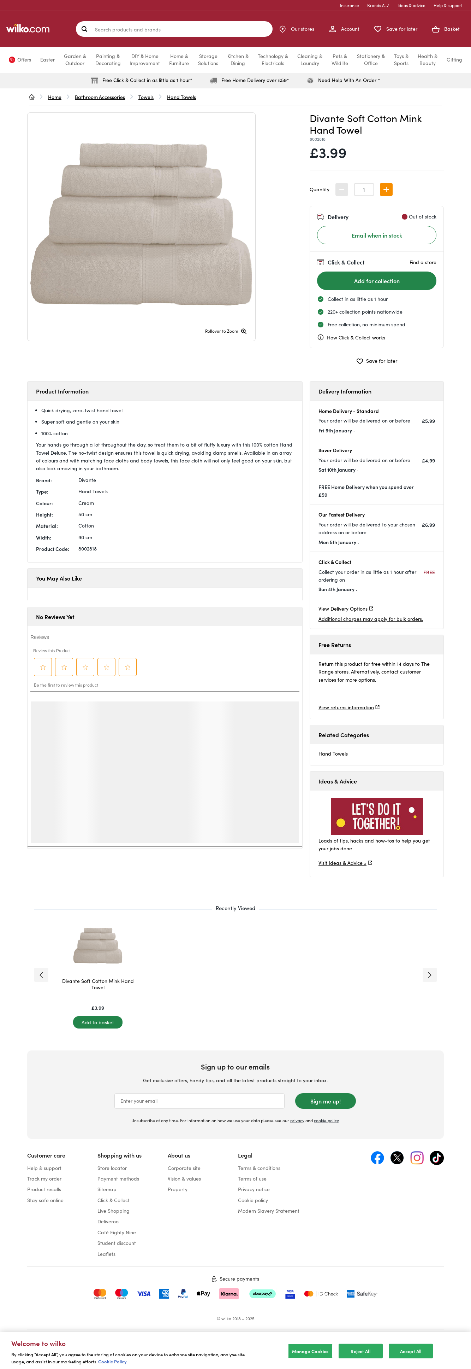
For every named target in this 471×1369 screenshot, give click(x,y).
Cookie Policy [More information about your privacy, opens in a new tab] (112, 1361)
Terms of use (252, 1178)
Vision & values (184, 1178)
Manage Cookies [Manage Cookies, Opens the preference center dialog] (310, 1350)
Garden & (75, 59)
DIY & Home (145, 59)
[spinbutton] (364, 189)
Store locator (112, 1168)
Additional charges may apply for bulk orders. (370, 619)
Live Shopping (113, 1210)
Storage (208, 59)
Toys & (401, 59)
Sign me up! (325, 1101)
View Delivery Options (343, 608)
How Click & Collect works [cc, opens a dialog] (351, 337)
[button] (386, 189)
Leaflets (106, 1254)
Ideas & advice (411, 5)
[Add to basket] (98, 1022)
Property (177, 1189)
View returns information (346, 707)
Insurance (349, 5)
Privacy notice (254, 1189)
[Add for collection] (376, 281)
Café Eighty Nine (116, 1232)
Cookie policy (253, 1200)
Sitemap (107, 1189)
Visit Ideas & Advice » (342, 863)
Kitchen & (238, 59)
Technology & (273, 59)
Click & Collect (113, 1200)
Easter (47, 59)
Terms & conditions (259, 1168)
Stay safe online (45, 1200)
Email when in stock (377, 235)
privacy (297, 1120)
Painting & (108, 59)
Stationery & (371, 59)
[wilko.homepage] (32, 96)
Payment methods (118, 1178)
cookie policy (326, 1120)
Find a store (423, 262)
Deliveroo (108, 1221)
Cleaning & (309, 59)
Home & (179, 59)
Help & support (448, 5)
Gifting (454, 59)
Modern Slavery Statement (268, 1210)
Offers (24, 59)
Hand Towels (333, 753)
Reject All (360, 1350)
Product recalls (44, 1189)
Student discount (116, 1243)
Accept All (410, 1350)
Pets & (340, 59)
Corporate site (184, 1168)
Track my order (44, 1178)
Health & (427, 59)
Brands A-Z (378, 5)
